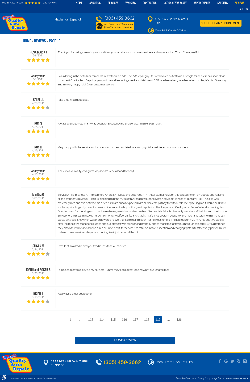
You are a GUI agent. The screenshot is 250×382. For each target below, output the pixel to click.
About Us (95, 3)
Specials (222, 3)
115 (113, 319)
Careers (243, 9)
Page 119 (54, 41)
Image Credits (218, 378)
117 (135, 319)
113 (90, 319)
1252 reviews (49, 3)
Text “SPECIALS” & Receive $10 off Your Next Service (118, 26)
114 (102, 319)
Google (226, 361)
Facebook (219, 361)
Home (79, 3)
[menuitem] (79, 3)
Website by (237, 378)
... (80, 319)
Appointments (202, 3)
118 (146, 319)
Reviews (239, 3)
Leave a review (125, 340)
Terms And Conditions (186, 378)
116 (124, 319)
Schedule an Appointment (221, 23)
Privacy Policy (204, 378)
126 (179, 319)
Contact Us (150, 3)
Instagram (244, 361)
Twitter (232, 361)
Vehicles (130, 3)
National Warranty (175, 3)
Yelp (238, 361)
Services (113, 3)
